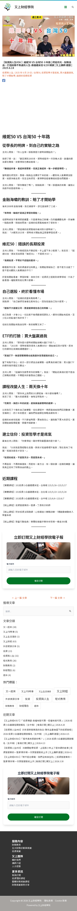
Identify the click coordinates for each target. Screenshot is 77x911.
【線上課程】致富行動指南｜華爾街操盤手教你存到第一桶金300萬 (34, 521)
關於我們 (16, 859)
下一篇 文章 (57, 597)
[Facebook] (3, 80)
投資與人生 (7, 72)
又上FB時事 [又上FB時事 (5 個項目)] (27, 691)
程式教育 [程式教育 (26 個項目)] (60, 699)
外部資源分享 (9, 646)
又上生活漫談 (9, 636)
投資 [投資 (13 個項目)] (27, 699)
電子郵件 (10, 564)
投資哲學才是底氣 (50, 72)
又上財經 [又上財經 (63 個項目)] (62, 691)
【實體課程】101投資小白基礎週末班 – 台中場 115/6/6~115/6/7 (33, 498)
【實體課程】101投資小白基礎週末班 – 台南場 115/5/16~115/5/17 (34, 485)
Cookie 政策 (61, 900)
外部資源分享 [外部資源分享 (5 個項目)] (12, 698)
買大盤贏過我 (66, 72)
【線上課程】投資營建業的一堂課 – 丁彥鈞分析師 (26, 505)
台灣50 (37, 72)
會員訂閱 (16, 875)
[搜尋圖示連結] (72, 7)
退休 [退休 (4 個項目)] (36, 705)
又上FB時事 (9, 631)
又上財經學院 (24, 7)
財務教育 (7, 665)
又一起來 (7, 626)
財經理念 (7, 670)
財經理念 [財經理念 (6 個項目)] (24, 706)
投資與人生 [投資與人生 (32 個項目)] (42, 699)
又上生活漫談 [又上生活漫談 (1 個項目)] (45, 691)
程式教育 (7, 660)
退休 (5, 675)
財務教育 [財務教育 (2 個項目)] (9, 705)
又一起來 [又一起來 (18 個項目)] (11, 691)
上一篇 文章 (19, 597)
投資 (5, 651)
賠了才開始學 (8, 75)
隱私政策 (49, 900)
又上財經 (7, 641)
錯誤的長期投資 (24, 75)
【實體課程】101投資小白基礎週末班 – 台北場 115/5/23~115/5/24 (34, 491)
